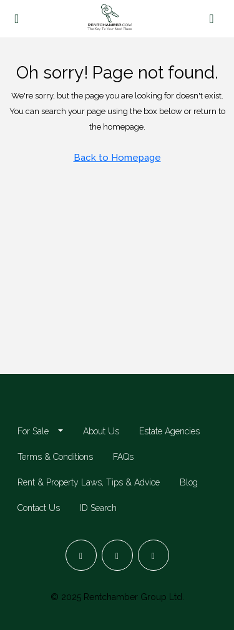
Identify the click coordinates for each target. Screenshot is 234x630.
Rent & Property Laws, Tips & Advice (88, 482)
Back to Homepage (117, 157)
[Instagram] (117, 555)
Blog (189, 482)
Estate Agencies (169, 431)
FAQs (123, 457)
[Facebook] (81, 555)
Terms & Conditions (55, 457)
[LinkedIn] (153, 555)
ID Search (98, 508)
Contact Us (38, 508)
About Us (101, 431)
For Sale (33, 431)
